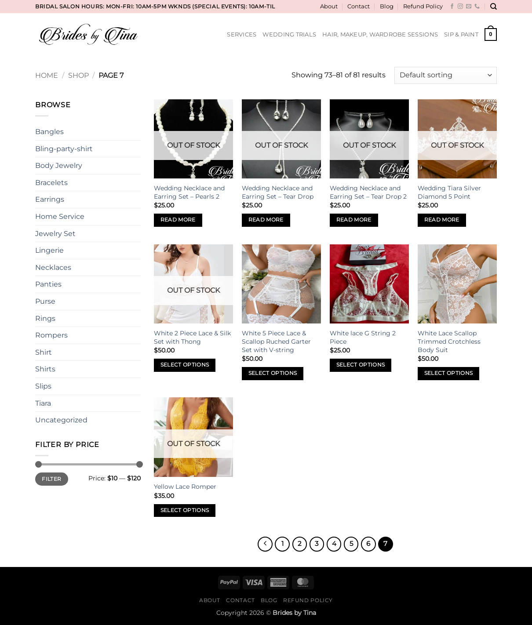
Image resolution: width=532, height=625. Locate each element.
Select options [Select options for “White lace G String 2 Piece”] (360, 365)
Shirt (43, 352)
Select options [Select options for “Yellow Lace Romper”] (184, 510)
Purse (45, 301)
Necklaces (53, 267)
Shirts (45, 369)
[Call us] (477, 7)
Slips (43, 386)
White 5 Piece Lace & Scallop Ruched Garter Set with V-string (276, 341)
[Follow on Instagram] (460, 7)
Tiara (43, 403)
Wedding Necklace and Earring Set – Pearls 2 (189, 192)
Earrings (49, 199)
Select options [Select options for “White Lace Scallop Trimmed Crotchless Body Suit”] (448, 373)
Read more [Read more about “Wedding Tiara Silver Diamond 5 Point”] (441, 220)
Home (46, 75)
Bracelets (51, 182)
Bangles (49, 131)
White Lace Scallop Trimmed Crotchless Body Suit (449, 341)
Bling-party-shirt (64, 149)
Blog (387, 6)
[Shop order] (445, 75)
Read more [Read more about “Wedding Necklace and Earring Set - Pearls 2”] (178, 220)
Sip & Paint (461, 34)
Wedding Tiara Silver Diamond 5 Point (449, 192)
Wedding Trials (289, 34)
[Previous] (265, 544)
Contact (358, 6)
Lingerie (49, 250)
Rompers (51, 335)
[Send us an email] (468, 7)
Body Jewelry (58, 165)
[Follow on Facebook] (452, 7)
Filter (51, 479)
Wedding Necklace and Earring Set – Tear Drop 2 (368, 192)
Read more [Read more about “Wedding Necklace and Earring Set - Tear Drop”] (266, 220)
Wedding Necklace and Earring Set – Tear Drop (277, 192)
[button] (491, 34)
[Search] (493, 6)
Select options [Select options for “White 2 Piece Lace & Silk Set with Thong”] (184, 365)
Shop (78, 75)
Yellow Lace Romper (185, 487)
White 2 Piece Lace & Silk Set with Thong (192, 337)
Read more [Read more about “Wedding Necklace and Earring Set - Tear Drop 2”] (354, 220)
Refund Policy (423, 6)
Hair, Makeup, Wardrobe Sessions (380, 34)
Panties (48, 284)
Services (241, 34)
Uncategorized (61, 420)
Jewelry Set (55, 233)
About (329, 6)
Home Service (59, 216)
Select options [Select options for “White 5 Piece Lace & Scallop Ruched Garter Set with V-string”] (272, 373)
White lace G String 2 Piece (363, 337)
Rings (45, 318)
